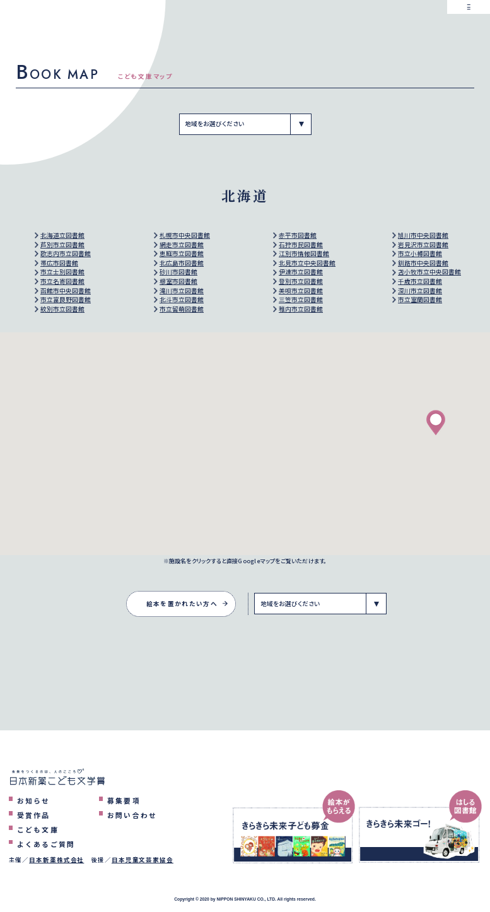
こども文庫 (38, 829)
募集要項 (124, 800)
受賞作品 (33, 815)
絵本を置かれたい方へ (182, 603)
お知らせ (33, 800)
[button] (435, 422)
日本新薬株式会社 (56, 859)
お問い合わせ (132, 815)
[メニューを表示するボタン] (468, 21)
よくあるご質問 (46, 844)
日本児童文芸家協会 (142, 859)
